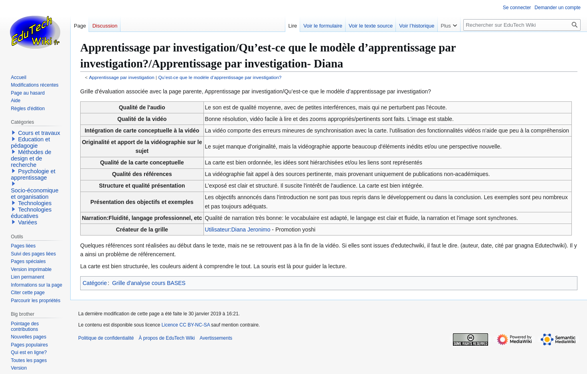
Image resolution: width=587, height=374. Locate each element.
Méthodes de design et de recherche (31, 158)
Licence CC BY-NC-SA (186, 325)
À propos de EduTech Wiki (166, 338)
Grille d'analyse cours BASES (149, 283)
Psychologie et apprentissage (33, 174)
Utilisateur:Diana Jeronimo (237, 229)
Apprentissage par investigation (121, 77)
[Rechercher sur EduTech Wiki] (522, 25)
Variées (27, 222)
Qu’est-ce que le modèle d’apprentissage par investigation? (219, 77)
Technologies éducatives (31, 212)
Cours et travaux (39, 133)
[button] (13, 132)
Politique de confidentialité (106, 338)
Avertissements (216, 338)
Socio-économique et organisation (34, 193)
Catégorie (95, 283)
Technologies (34, 203)
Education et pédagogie (30, 142)
